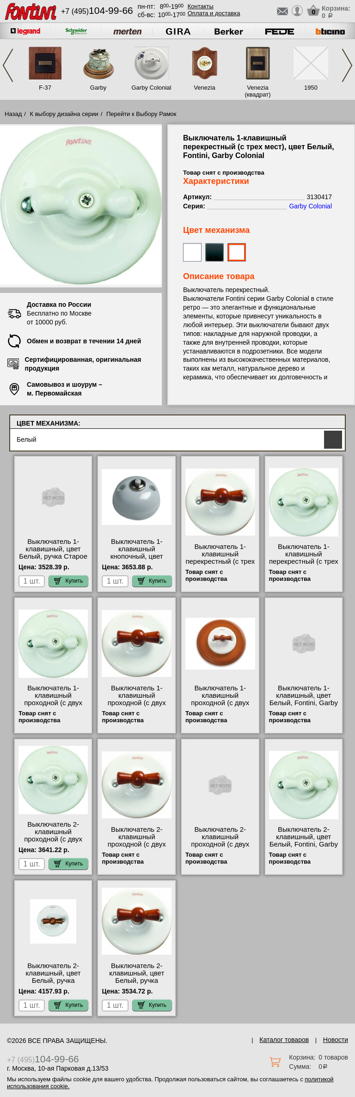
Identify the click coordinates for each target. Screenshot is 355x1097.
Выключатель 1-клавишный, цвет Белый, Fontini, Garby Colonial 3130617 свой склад (303, 702)
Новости (335, 1039)
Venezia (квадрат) (257, 91)
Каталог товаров (284, 1039)
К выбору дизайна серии (64, 113)
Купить (68, 581)
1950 (311, 87)
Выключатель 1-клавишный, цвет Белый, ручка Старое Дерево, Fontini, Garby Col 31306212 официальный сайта (53, 560)
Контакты (201, 6)
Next (347, 65)
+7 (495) (97, 11)
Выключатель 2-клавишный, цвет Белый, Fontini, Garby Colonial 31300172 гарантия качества (303, 844)
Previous (7, 65)
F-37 (45, 87)
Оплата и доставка (214, 13)
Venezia (204, 87)
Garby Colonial (151, 87)
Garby (98, 87)
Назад (13, 113)
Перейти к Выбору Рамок (141, 113)
